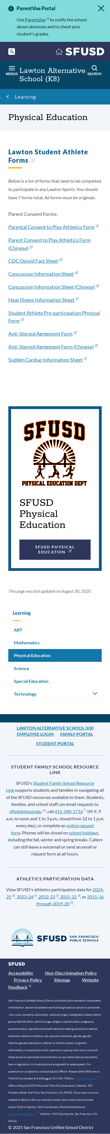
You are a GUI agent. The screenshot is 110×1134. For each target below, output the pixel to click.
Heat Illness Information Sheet (43, 300)
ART (18, 629)
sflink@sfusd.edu (27, 811)
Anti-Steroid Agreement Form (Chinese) (53, 347)
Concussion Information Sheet (43, 274)
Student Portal (55, 743)
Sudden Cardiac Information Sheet (47, 360)
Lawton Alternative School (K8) (55, 728)
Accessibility (20, 972)
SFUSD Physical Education (55, 549)
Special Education (31, 681)
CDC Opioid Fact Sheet (35, 261)
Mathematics (27, 642)
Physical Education (32, 655)
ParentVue (37, 19)
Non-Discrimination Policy (71, 972)
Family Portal (76, 734)
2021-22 (70, 896)
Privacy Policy (28, 979)
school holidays (83, 832)
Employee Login (35, 734)
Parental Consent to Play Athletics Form (53, 227)
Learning (25, 97)
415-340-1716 (70, 811)
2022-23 (49, 896)
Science (21, 668)
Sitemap (62, 979)
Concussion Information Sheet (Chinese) (53, 287)
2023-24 (27, 896)
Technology (25, 693)
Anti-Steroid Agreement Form (42, 334)
